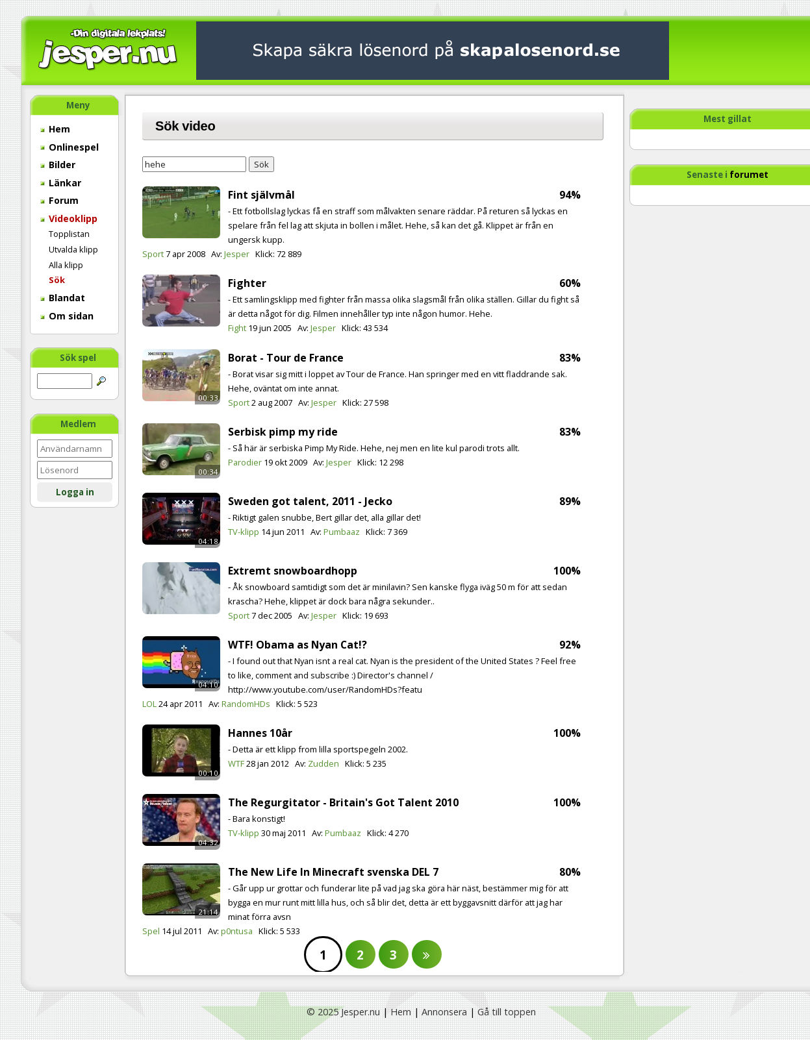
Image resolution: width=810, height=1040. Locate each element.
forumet (748, 174)
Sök (57, 280)
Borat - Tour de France (286, 358)
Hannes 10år (260, 733)
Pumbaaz (341, 532)
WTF (236, 763)
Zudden (323, 763)
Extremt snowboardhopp (292, 570)
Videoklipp (68, 218)
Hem (55, 129)
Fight (237, 328)
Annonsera (444, 1012)
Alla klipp (66, 265)
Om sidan (67, 316)
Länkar (60, 183)
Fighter (247, 283)
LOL (149, 704)
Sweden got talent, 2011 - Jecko (310, 501)
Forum (59, 200)
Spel (151, 931)
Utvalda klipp (73, 249)
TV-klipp (243, 532)
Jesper (236, 254)
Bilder (57, 164)
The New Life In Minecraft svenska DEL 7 (333, 872)
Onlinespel (69, 147)
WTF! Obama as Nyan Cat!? (297, 645)
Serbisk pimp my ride (283, 432)
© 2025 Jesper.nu (343, 1012)
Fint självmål (261, 195)
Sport (153, 254)
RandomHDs (245, 704)
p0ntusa (237, 931)
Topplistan (69, 234)
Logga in (75, 492)
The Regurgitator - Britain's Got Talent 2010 (343, 802)
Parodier (245, 462)
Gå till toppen (506, 1012)
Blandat (62, 297)
